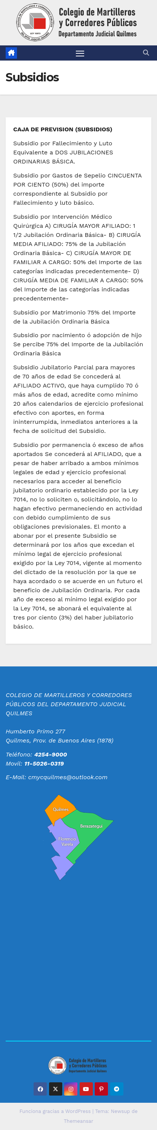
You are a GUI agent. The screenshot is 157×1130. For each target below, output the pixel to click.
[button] (146, 52)
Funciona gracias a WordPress (55, 1111)
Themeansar (78, 1121)
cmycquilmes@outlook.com (68, 777)
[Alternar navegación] (80, 53)
